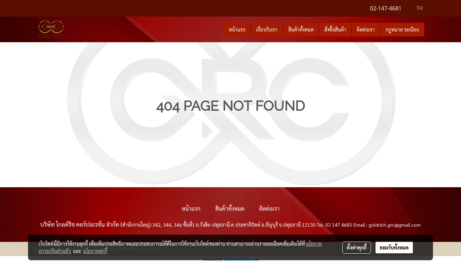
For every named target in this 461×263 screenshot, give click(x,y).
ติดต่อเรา (366, 29)
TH (416, 8)
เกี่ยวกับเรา (267, 29)
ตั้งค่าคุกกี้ (357, 247)
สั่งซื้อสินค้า (335, 29)
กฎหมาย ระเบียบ (402, 29)
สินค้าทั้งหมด (301, 29)
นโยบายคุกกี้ (95, 251)
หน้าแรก (237, 29)
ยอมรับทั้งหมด (394, 247)
